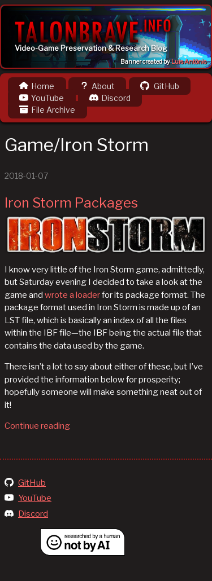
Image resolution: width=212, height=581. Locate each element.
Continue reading (37, 426)
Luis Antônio (188, 61)
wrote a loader (72, 295)
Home (36, 86)
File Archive (47, 110)
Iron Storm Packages (71, 203)
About (97, 86)
